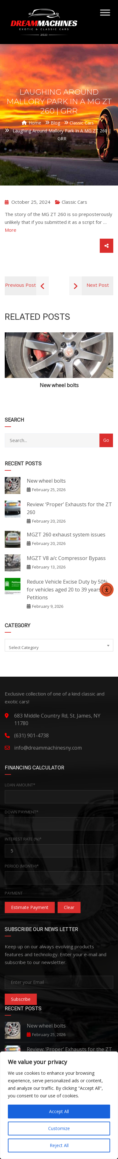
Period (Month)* (22, 866)
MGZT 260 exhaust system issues (66, 534)
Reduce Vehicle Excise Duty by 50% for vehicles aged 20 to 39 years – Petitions (67, 589)
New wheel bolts (59, 385)
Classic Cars (74, 202)
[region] (59, 1105)
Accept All (59, 1111)
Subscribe (21, 999)
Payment (14, 893)
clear (69, 907)
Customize (59, 1128)
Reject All (59, 1145)
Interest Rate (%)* (23, 839)
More (10, 230)
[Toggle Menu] (105, 12)
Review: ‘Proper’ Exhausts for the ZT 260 (69, 508)
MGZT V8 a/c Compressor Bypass (66, 558)
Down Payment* (21, 812)
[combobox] (59, 645)
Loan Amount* (20, 785)
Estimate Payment (29, 907)
